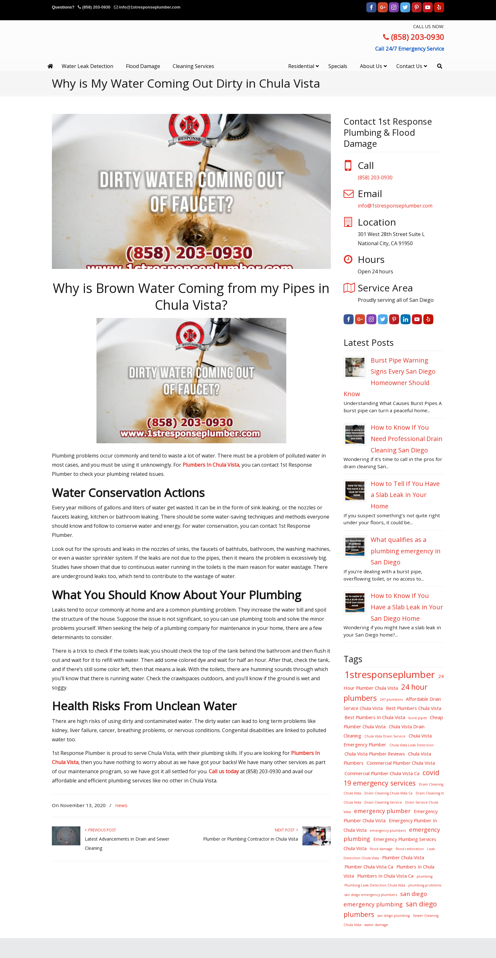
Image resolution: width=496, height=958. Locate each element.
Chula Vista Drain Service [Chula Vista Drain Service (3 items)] (385, 736)
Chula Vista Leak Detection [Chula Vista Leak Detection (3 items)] (411, 745)
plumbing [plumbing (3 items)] (424, 876)
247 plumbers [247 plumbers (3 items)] (391, 699)
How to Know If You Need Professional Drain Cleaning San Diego (407, 438)
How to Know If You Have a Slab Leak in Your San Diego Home (407, 606)
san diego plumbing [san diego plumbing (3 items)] (393, 915)
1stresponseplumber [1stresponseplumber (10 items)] (389, 674)
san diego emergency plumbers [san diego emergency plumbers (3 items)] (370, 895)
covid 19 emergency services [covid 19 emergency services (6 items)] (391, 777)
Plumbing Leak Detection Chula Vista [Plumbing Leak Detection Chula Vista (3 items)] (374, 885)
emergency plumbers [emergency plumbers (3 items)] (388, 830)
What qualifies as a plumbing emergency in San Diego (406, 550)
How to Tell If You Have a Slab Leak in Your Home (405, 494)
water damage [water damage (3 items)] (376, 925)
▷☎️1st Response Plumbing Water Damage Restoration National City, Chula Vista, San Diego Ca (248, 46)
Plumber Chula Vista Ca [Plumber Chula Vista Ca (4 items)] (368, 866)
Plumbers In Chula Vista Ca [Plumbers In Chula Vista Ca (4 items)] (385, 876)
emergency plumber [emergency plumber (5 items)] (382, 811)
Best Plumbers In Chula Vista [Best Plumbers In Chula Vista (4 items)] (374, 717)
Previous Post (100, 830)
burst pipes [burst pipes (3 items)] (417, 718)
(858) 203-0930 (96, 7)
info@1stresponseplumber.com (149, 7)
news (121, 805)
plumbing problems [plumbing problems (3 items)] (424, 885)
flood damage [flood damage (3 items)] (381, 849)
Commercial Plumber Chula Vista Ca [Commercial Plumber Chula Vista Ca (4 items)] (381, 773)
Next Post (286, 830)
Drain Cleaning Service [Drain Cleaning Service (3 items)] (383, 802)
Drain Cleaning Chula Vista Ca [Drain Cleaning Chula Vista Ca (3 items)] (388, 793)
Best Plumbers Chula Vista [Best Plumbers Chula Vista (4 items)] (413, 708)
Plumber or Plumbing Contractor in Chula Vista (250, 839)
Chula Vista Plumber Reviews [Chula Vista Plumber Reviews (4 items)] (374, 753)
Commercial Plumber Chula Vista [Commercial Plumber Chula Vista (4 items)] (401, 763)
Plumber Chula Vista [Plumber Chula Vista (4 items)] (403, 857)
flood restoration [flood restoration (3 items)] (410, 849)
